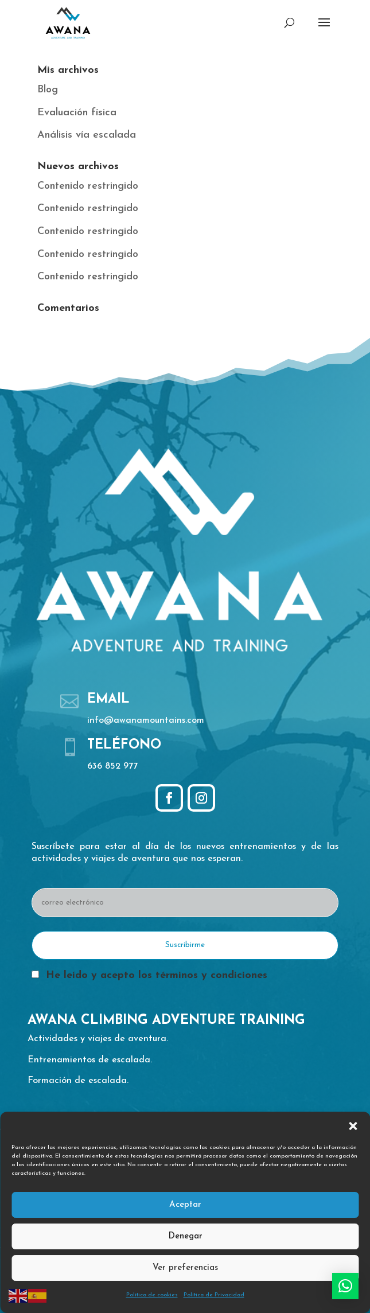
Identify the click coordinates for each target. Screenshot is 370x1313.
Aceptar (185, 1205)
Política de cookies (152, 1295)
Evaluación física (76, 112)
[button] (353, 1126)
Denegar (185, 1236)
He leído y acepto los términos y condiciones (156, 975)
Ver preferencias (185, 1268)
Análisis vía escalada (86, 135)
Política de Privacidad (214, 1295)
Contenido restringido (87, 186)
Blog (47, 89)
